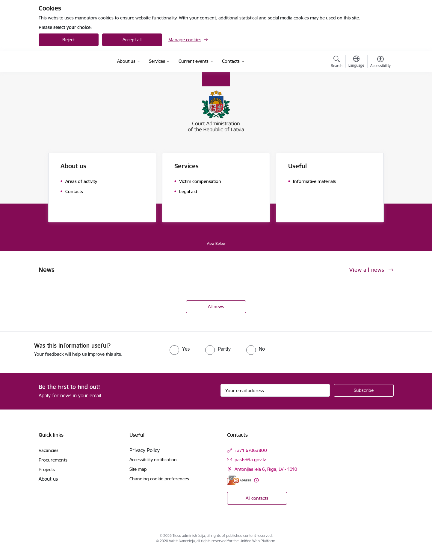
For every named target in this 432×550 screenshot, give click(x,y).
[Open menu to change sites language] (356, 62)
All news (216, 306)
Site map (138, 469)
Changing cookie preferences (159, 479)
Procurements (53, 460)
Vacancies (48, 450)
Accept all (132, 39)
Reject (68, 39)
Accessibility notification (153, 459)
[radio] (180, 348)
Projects (47, 469)
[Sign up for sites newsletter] (364, 390)
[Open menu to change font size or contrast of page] (380, 62)
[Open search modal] (336, 62)
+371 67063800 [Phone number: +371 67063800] (251, 450)
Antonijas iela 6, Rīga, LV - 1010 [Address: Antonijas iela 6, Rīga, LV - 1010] (266, 469)
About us (73, 166)
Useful (297, 166)
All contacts (257, 498)
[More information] (256, 480)
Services (186, 166)
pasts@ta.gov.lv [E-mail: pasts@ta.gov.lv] (250, 459)
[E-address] (239, 480)
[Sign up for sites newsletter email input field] (275, 390)
